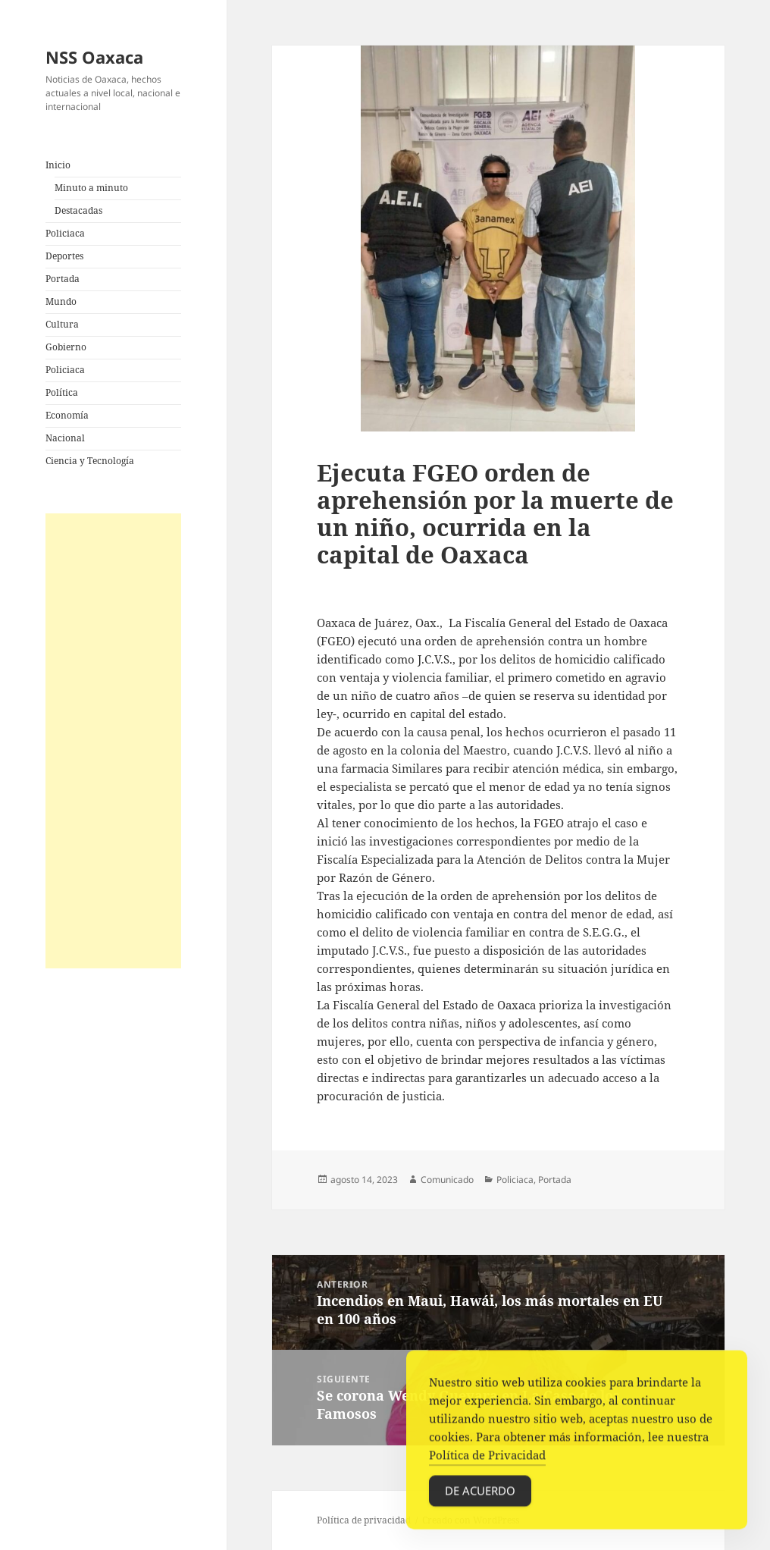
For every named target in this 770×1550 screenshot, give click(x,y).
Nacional (65, 437)
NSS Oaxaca (94, 56)
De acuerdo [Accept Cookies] (480, 1500)
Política (61, 392)
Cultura (62, 324)
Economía (67, 415)
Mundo (61, 301)
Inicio (57, 164)
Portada (62, 278)
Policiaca (65, 233)
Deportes (64, 255)
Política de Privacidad (487, 1464)
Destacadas (78, 210)
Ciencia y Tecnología (89, 460)
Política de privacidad (364, 1520)
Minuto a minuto (91, 187)
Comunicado (447, 1179)
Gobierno (65, 346)
